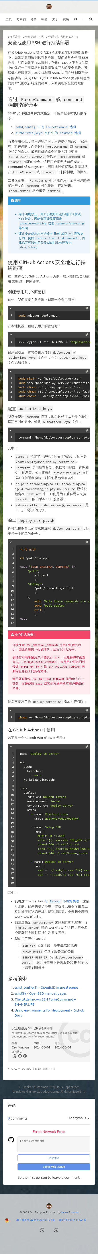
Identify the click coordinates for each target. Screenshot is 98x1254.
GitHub (37, 1068)
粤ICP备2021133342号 (72, 1220)
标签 (44, 19)
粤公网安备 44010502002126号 (37, 1220)
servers (15, 1068)
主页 (9, 19)
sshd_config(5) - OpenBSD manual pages (46, 987)
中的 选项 (45, 127)
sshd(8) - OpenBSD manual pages (41, 993)
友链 (66, 19)
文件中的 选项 (48, 133)
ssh (53, 1068)
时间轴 (21, 19)
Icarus (74, 1212)
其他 (40, 36)
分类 (33, 19)
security (26, 1068)
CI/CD (46, 1068)
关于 (55, 19)
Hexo (64, 1212)
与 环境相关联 (61, 901)
